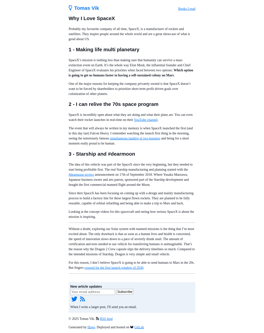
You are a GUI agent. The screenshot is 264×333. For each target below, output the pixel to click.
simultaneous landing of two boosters (135, 138)
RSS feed (106, 319)
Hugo (91, 327)
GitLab (139, 327)
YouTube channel (146, 120)
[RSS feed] (82, 299)
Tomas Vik (84, 8)
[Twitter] (74, 299)
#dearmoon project (81, 174)
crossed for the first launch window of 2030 (114, 267)
